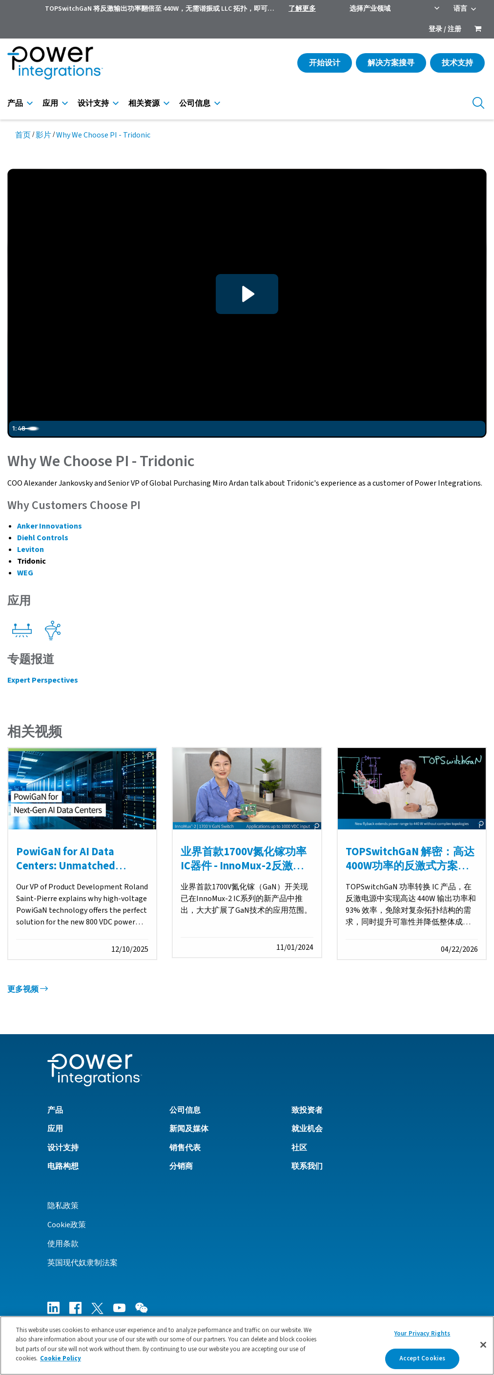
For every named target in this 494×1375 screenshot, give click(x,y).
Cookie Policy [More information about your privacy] (60, 1358)
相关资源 (144, 103)
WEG (25, 573)
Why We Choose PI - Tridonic (103, 135)
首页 (23, 135)
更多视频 (27, 989)
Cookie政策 (66, 1224)
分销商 (181, 1166)
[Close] (483, 1344)
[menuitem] (478, 30)
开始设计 (324, 63)
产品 (15, 103)
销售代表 (185, 1147)
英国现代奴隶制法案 (82, 1262)
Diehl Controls (42, 537)
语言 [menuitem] (460, 8)
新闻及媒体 (188, 1129)
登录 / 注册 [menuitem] (445, 29)
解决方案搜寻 (391, 63)
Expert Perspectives (42, 680)
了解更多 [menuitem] (302, 8)
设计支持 (93, 103)
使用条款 (63, 1243)
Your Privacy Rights (422, 1333)
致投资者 (307, 1110)
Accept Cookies (422, 1358)
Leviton (30, 549)
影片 (43, 135)
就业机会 (307, 1129)
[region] (247, 1345)
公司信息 (194, 103)
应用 (50, 103)
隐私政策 (63, 1205)
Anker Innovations (49, 526)
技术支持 (457, 63)
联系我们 (307, 1166)
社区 (299, 1147)
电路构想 (63, 1166)
